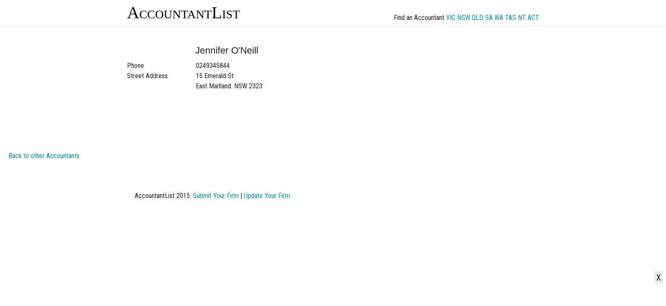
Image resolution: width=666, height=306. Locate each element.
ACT (533, 18)
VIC (450, 18)
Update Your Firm (267, 196)
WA (498, 18)
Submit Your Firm (216, 196)
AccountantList (183, 12)
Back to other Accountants (43, 156)
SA (489, 18)
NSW (463, 18)
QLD (477, 18)
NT (522, 18)
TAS (510, 18)
